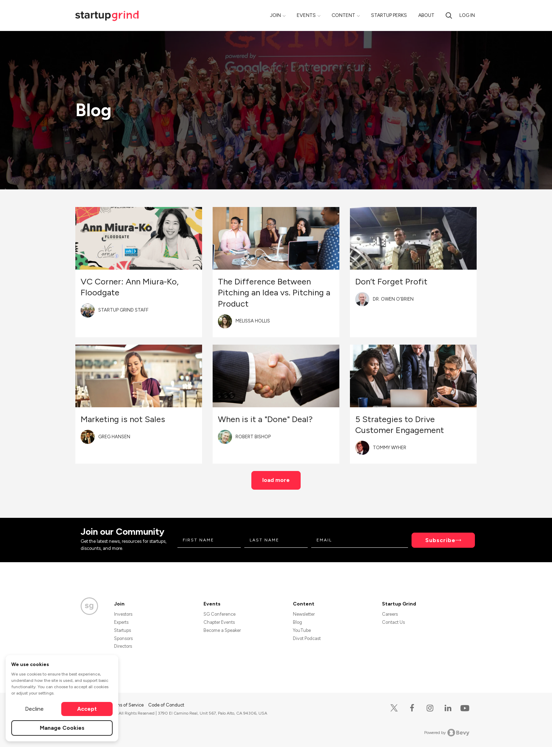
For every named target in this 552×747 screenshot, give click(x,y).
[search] (449, 15)
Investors (123, 614)
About (426, 15)
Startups (122, 630)
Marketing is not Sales (123, 419)
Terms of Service (127, 705)
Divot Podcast (307, 638)
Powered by (447, 732)
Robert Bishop (253, 436)
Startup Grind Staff (123, 310)
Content (343, 15)
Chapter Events (219, 622)
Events (306, 15)
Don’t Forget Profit (391, 281)
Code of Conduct (166, 705)
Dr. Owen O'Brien (393, 299)
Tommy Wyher (389, 447)
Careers (390, 614)
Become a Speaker (222, 630)
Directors (123, 646)
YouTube (302, 630)
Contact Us (393, 622)
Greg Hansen (114, 436)
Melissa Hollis (253, 321)
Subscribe (440, 540)
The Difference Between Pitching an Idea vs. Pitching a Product (274, 292)
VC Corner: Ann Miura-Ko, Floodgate (129, 286)
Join (275, 15)
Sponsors (123, 638)
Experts (121, 622)
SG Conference (219, 614)
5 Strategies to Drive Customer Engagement (399, 424)
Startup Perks (389, 15)
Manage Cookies (62, 727)
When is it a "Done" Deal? (265, 419)
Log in (467, 15)
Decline (34, 708)
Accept (87, 708)
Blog (297, 622)
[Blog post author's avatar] (88, 310)
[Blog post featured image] (138, 238)
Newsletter (304, 614)
